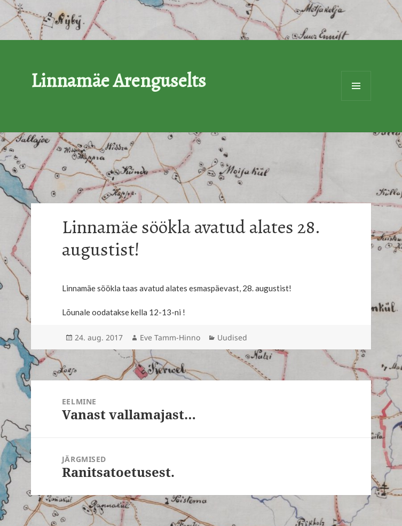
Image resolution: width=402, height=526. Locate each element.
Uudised (232, 337)
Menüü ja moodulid (356, 86)
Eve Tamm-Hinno (170, 337)
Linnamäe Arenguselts (118, 80)
